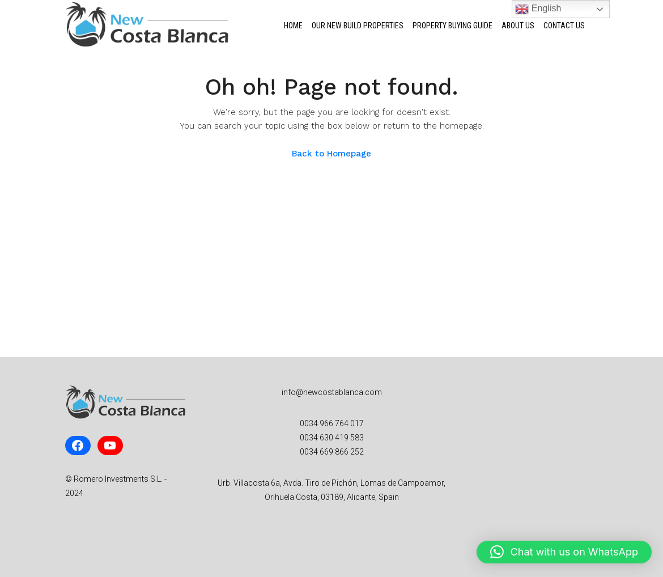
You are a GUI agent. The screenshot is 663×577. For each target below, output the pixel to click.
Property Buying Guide (452, 25)
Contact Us (564, 25)
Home (293, 25)
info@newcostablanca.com (332, 392)
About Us (518, 25)
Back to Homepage (331, 154)
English (538, 9)
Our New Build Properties (357, 25)
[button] (564, 552)
